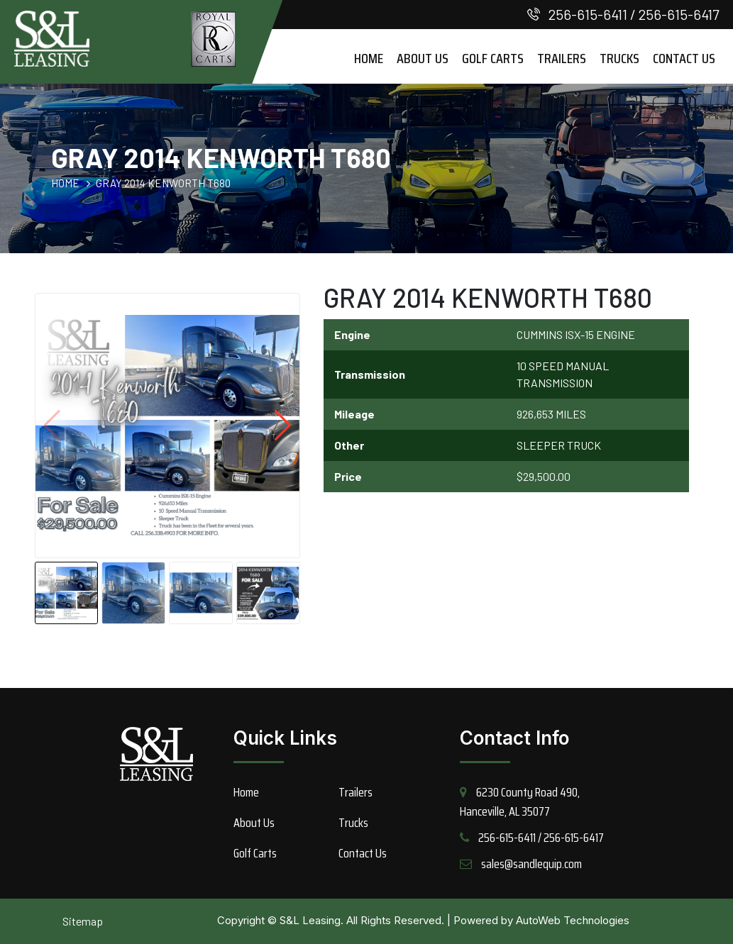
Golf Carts (493, 58)
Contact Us (684, 58)
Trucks (619, 58)
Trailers (561, 58)
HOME (65, 183)
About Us (422, 58)
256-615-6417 (679, 14)
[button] (282, 425)
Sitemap (82, 921)
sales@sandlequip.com (531, 864)
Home (368, 58)
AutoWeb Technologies (572, 920)
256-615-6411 (588, 14)
